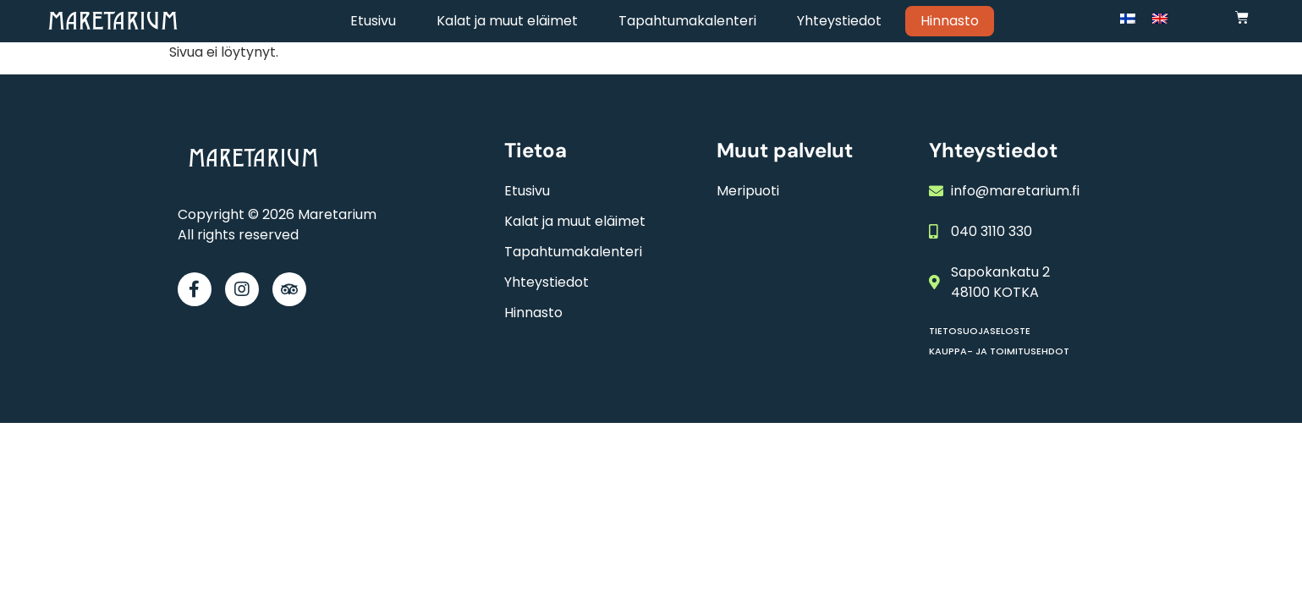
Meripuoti (748, 190)
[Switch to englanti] (1160, 18)
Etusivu (373, 20)
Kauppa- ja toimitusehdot (999, 351)
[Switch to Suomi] (1128, 18)
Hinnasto (949, 20)
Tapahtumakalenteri (687, 20)
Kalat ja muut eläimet (507, 20)
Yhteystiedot (839, 20)
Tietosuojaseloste (979, 330)
